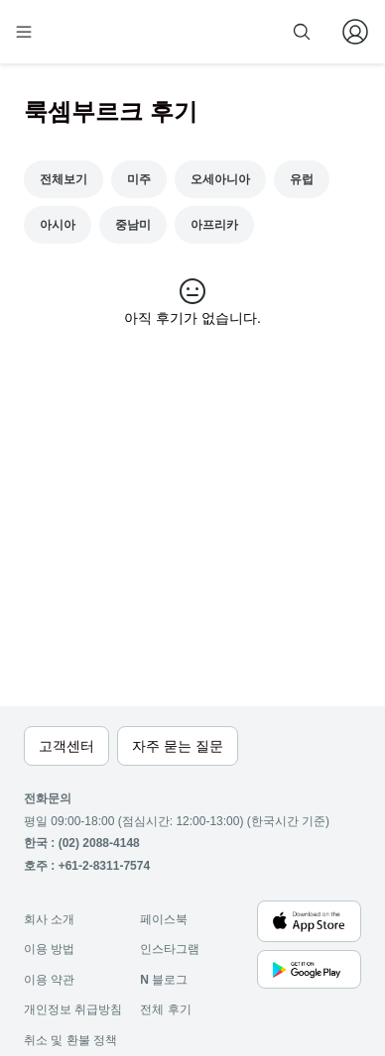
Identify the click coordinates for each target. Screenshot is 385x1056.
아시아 (57, 225)
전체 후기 (165, 1009)
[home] (87, 32)
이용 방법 (49, 949)
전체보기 (63, 179)
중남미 (133, 225)
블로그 (164, 980)
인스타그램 (169, 949)
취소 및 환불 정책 (70, 1040)
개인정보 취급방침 (73, 1009)
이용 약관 (49, 980)
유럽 (302, 179)
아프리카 (214, 225)
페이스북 (164, 919)
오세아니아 (220, 179)
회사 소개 (49, 919)
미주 (139, 179)
